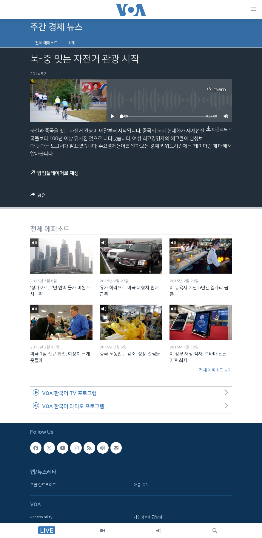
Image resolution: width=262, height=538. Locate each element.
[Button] (37, 196)
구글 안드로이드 (43, 485)
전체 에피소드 (46, 43)
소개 (71, 43)
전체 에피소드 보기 (215, 370)
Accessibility (41, 517)
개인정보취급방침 (148, 517)
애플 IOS (141, 485)
